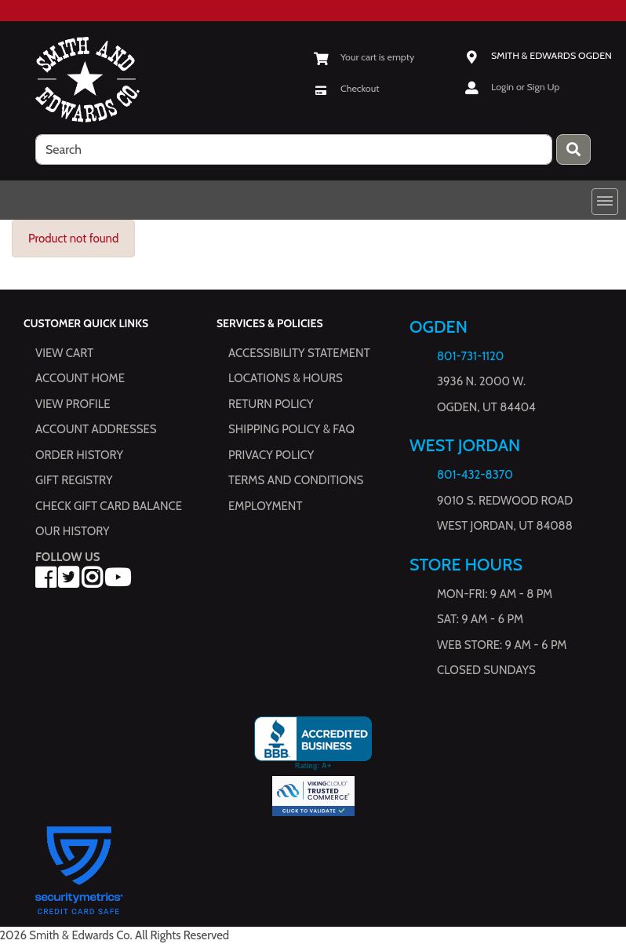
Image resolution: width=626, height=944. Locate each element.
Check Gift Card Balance (108, 506)
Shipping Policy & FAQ (291, 429)
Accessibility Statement (299, 353)
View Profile (73, 404)
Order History (79, 455)
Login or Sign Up (525, 87)
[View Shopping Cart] (363, 57)
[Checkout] (346, 88)
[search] (293, 149)
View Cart (64, 353)
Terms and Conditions (295, 480)
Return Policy (270, 404)
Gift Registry (73, 480)
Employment (265, 506)
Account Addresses (95, 429)
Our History (72, 531)
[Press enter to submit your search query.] (573, 149)
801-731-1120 (470, 356)
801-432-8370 (475, 475)
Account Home (80, 378)
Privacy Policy (271, 455)
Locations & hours (285, 378)
